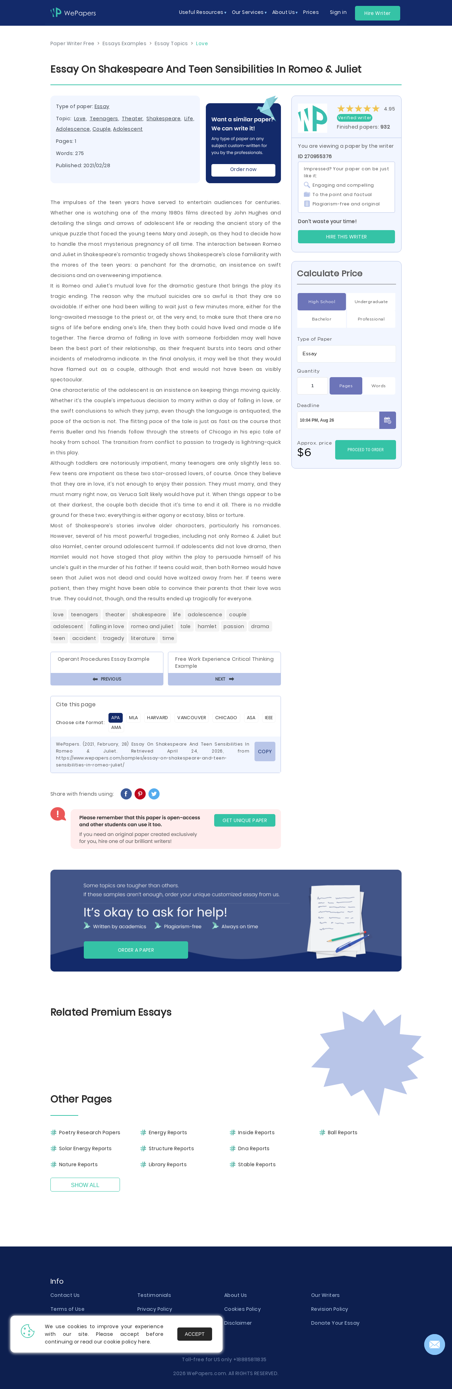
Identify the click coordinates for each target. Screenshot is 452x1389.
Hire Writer (377, 13)
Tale (185, 626)
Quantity (308, 371)
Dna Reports (254, 1148)
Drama (260, 626)
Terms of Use (67, 1309)
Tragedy (113, 638)
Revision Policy (329, 1309)
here (144, 1341)
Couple (101, 128)
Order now (243, 169)
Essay (102, 106)
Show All (85, 1185)
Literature (143, 638)
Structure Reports (171, 1148)
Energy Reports (168, 1132)
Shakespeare (163, 118)
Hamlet (207, 626)
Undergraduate (371, 301)
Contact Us (65, 1295)
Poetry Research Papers (90, 1132)
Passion (234, 626)
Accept (195, 1334)
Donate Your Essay (335, 1322)
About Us (235, 1295)
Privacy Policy (154, 1309)
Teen (59, 638)
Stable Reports (257, 1164)
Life (188, 118)
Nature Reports (78, 1164)
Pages (346, 385)
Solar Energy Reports (85, 1148)
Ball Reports (343, 1132)
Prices (311, 12)
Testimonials (154, 1295)
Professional (371, 319)
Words (378, 385)
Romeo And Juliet (152, 626)
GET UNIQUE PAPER (245, 820)
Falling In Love (107, 626)
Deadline (308, 405)
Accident (84, 638)
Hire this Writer (346, 236)
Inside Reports (256, 1132)
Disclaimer (238, 1322)
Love (80, 118)
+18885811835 (250, 1359)
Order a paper (136, 950)
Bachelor (322, 319)
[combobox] (346, 354)
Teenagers (104, 118)
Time (168, 638)
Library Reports (168, 1164)
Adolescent (128, 128)
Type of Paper (314, 339)
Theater (132, 118)
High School (321, 301)
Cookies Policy (242, 1309)
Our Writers (325, 1295)
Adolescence (73, 128)
